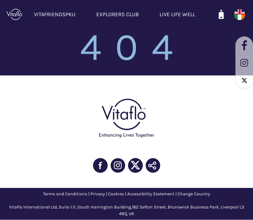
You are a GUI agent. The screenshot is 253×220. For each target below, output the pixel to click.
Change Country (194, 193)
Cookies (116, 193)
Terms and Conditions (65, 193)
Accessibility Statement (150, 193)
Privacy (97, 193)
